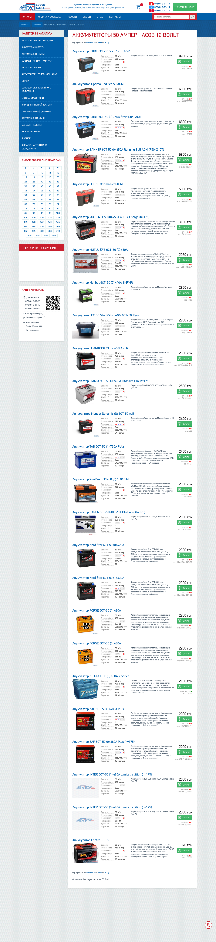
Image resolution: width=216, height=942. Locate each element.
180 (50, 226)
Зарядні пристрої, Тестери (37, 104)
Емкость (104, 56)
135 (25, 222)
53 (25, 195)
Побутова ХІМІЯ (31, 131)
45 (25, 190)
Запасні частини (31, 125)
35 (25, 186)
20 (58, 177)
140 (34, 222)
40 (42, 186)
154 (25, 226)
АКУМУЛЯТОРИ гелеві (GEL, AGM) (39, 74)
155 (34, 226)
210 (58, 231)
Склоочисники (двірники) (36, 111)
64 (42, 199)
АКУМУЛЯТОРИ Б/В (31, 67)
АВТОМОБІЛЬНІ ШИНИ (33, 54)
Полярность (106, 62)
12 (58, 172)
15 (42, 177)
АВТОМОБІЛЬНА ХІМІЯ (33, 118)
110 (34, 217)
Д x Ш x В (105, 68)
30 (42, 181)
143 (50, 222)
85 (25, 213)
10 (42, 172)
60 (58, 195)
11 (50, 172)
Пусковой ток (107, 59)
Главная (24, 25)
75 (25, 208)
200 (42, 231)
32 (50, 181)
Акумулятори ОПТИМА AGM (37, 60)
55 (42, 195)
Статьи (87, 17)
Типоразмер (106, 65)
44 (58, 186)
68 (25, 204)
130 (58, 217)
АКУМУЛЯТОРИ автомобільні (37, 40)
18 (50, 177)
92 (42, 213)
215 (29, 235)
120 (42, 217)
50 (50, 190)
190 (58, 226)
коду (107, 42)
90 (34, 213)
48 (42, 190)
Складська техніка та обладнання (34, 147)
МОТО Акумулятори (33, 98)
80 (50, 208)
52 (58, 190)
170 (42, 226)
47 (34, 190)
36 (34, 186)
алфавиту (90, 42)
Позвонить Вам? (184, 7)
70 (34, 204)
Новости (72, 17)
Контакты (115, 17)
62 (25, 199)
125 (50, 217)
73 (50, 204)
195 (34, 231)
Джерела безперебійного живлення (36, 89)
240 (54, 235)
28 (34, 181)
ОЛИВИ (25, 81)
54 (34, 195)
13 (25, 177)
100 (58, 213)
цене (100, 42)
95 (50, 213)
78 (42, 208)
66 (58, 199)
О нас (100, 17)
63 (34, 199)
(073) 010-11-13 (162, 4)
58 (50, 195)
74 (58, 204)
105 (25, 217)
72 (42, 204)
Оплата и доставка (49, 17)
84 (58, 208)
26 (25, 181)
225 (38, 235)
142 (42, 222)
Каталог (27, 17)
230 (46, 235)
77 (34, 208)
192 (25, 231)
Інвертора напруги (33, 47)
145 (58, 222)
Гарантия (105, 70)
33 (58, 181)
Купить (185, 61)
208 (50, 231)
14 (34, 177)
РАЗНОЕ (26, 138)
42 (50, 186)
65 (50, 199)
